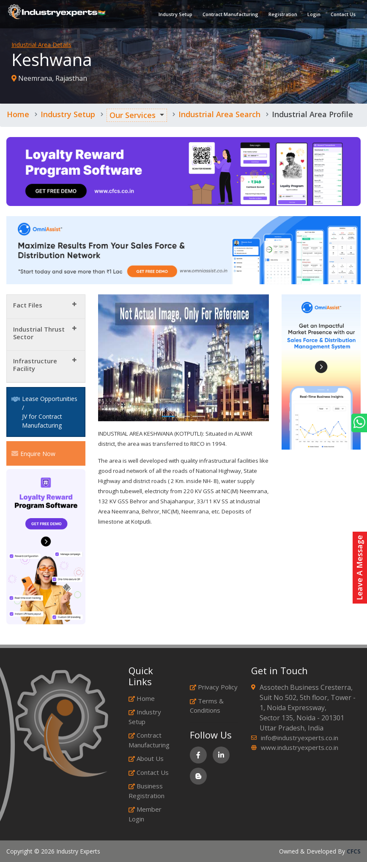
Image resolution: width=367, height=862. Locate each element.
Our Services (133, 115)
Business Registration (146, 791)
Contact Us (342, 14)
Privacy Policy (214, 687)
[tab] (46, 307)
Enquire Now (33, 453)
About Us (146, 758)
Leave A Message (359, 567)
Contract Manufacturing (230, 14)
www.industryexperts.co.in (299, 747)
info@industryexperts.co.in (299, 737)
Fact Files (27, 305)
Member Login (145, 814)
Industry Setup (175, 14)
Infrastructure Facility (35, 365)
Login (313, 14)
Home (18, 114)
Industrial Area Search (219, 114)
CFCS (354, 851)
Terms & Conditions (207, 706)
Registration (282, 14)
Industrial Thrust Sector (39, 333)
